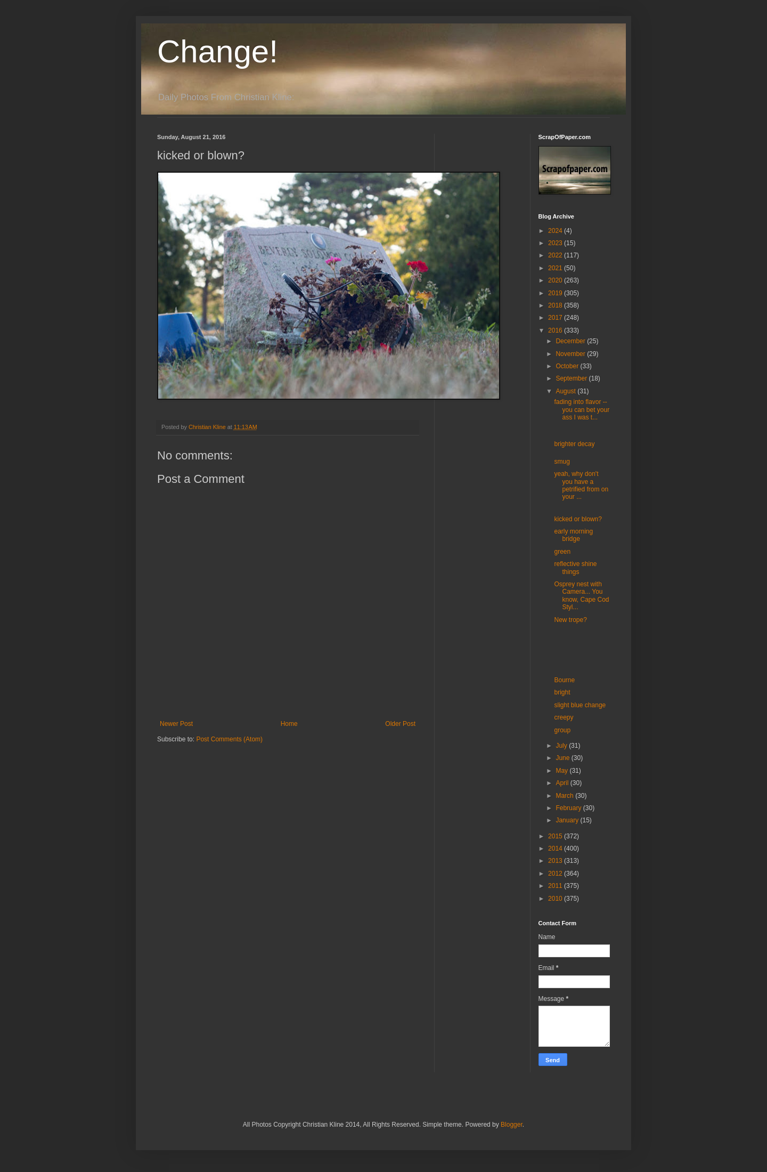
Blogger (512, 1124)
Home (289, 724)
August (566, 391)
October (568, 366)
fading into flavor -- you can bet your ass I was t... (581, 409)
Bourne (564, 680)
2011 (556, 886)
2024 (556, 231)
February (569, 808)
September (572, 378)
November (571, 354)
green (562, 551)
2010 (556, 898)
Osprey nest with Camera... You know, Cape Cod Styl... (581, 595)
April (563, 783)
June (563, 758)
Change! (217, 51)
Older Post (400, 724)
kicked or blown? (577, 519)
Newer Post (176, 724)
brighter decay (574, 444)
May (562, 770)
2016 (556, 330)
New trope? (570, 620)
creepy (563, 717)
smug (561, 461)
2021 (556, 268)
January (568, 820)
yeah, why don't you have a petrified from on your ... (581, 485)
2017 (556, 317)
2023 (556, 243)
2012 (556, 873)
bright (562, 692)
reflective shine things (575, 567)
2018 (556, 305)
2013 (556, 860)
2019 (556, 293)
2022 (556, 255)
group (562, 730)
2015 (556, 836)
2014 (556, 848)
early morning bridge (573, 535)
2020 (556, 280)
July (562, 745)
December (571, 341)
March (565, 795)
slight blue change (580, 705)
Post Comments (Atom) (229, 739)
